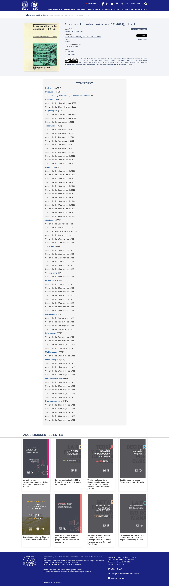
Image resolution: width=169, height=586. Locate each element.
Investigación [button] (69, 9)
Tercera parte (50, 126)
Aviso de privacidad (116, 578)
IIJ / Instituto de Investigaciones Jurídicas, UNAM (83, 37)
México (67, 42)
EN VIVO (91, 4)
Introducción (50, 92)
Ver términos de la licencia (124, 64)
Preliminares (50, 88)
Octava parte (50, 280)
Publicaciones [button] (94, 9)
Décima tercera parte (54, 378)
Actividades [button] (107, 9)
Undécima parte (52, 352)
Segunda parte (51, 111)
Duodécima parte (52, 360)
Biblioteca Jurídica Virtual (36, 15)
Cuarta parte (50, 167)
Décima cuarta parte (54, 401)
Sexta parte (50, 246)
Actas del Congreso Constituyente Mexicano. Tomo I (67, 96)
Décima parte (51, 333)
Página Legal (70, 54)
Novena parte (51, 314)
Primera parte (51, 99)
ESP (133, 4)
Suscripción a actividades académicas (123, 574)
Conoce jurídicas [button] (55, 9)
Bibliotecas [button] (82, 9)
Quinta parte (50, 220)
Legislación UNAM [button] (139, 9)
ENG (139, 4)
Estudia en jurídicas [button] (122, 9)
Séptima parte (51, 273)
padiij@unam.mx (86, 571)
